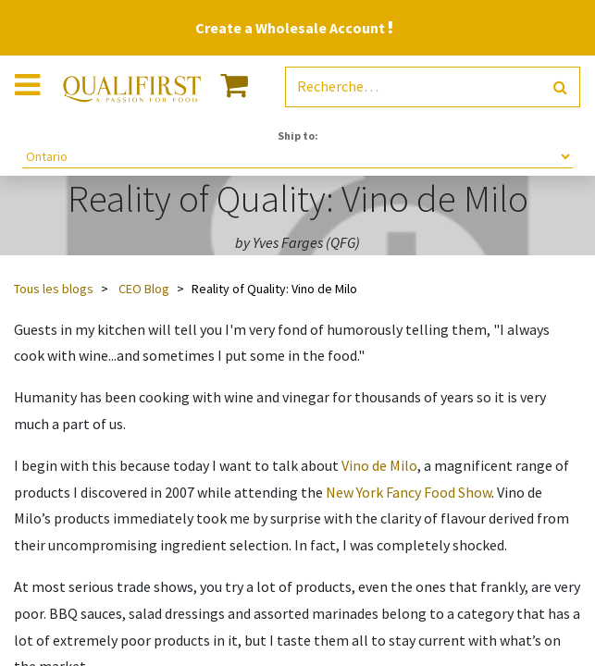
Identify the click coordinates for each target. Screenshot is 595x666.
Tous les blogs (53, 288)
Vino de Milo (379, 465)
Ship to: (298, 135)
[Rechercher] (560, 87)
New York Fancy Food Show (408, 492)
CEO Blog (143, 288)
